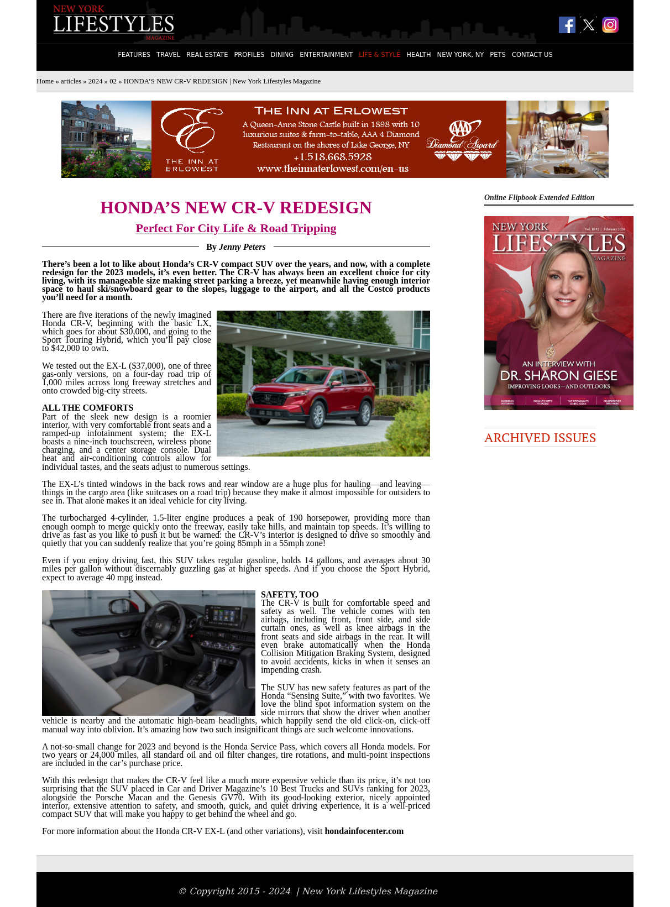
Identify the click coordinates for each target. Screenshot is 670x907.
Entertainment (326, 55)
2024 (95, 81)
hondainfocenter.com (364, 831)
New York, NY (460, 55)
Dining (282, 55)
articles (71, 81)
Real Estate (207, 55)
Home (45, 81)
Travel (168, 55)
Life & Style (379, 55)
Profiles (249, 55)
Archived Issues (540, 437)
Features (134, 55)
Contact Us (532, 55)
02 (113, 81)
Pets (498, 55)
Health (418, 55)
